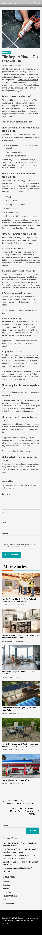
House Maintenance (11, 896)
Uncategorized (8, 903)
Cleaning (6, 885)
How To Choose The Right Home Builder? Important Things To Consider (19, 600)
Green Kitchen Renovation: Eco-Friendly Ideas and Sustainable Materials (21, 636)
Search (5, 826)
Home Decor (8, 892)
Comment (6, 494)
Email (4, 523)
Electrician (7, 889)
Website (5, 533)
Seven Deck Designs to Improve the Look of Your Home (20, 863)
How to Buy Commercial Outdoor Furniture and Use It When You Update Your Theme (20, 745)
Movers (6, 899)
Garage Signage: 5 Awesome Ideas (15, 780)
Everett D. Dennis (7, 65)
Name (5, 512)
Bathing (6, 881)
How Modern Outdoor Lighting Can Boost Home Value (19, 869)
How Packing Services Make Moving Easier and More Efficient (20, 844)
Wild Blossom (11, 3)
